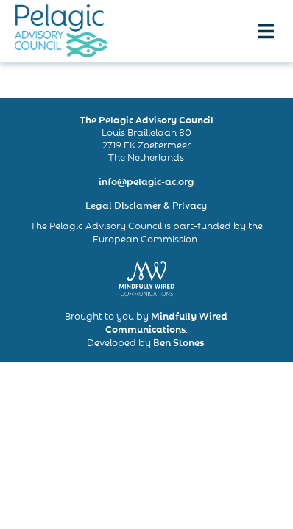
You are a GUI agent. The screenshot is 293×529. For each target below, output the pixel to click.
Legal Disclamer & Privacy (146, 204)
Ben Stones (178, 341)
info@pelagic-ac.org (146, 180)
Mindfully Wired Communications (166, 322)
